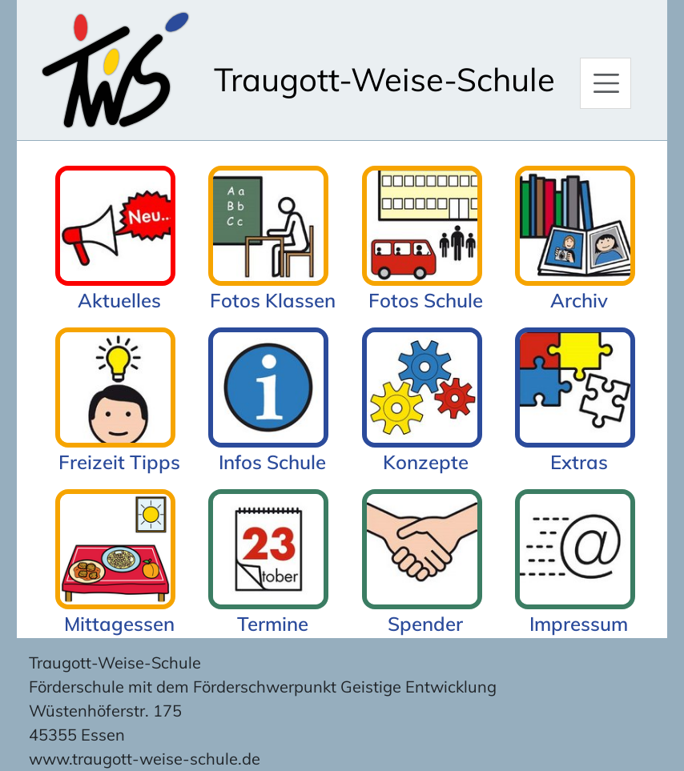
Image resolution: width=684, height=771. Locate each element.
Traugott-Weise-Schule (384, 79)
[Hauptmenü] (605, 83)
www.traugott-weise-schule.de (144, 759)
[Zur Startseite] (115, 70)
